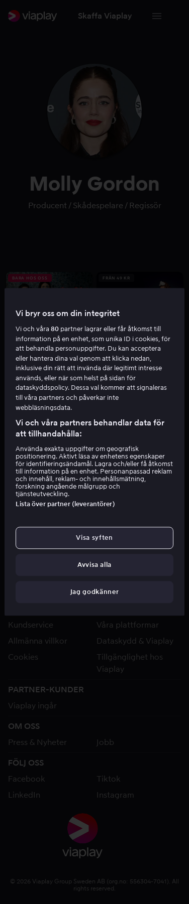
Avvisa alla (94, 564)
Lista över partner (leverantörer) (65, 504)
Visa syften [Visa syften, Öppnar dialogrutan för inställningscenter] (94, 537)
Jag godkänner (94, 592)
